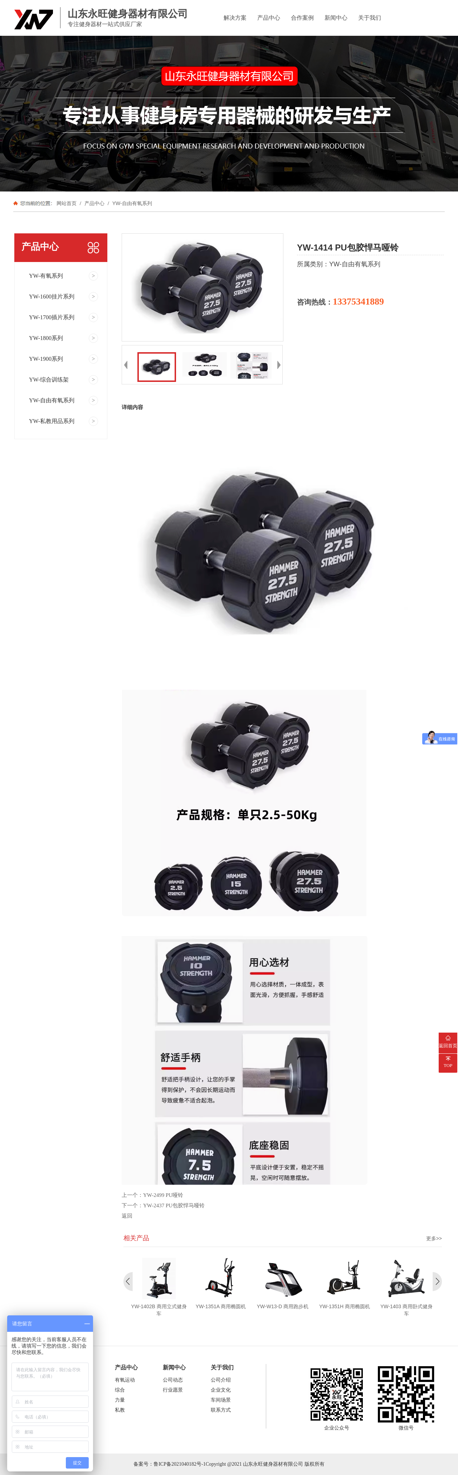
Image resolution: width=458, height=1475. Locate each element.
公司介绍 (221, 1380)
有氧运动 (125, 1380)
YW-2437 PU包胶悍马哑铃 (174, 1205)
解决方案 (235, 18)
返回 (127, 1216)
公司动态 (173, 1380)
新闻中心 (336, 18)
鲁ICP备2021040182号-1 (179, 1464)
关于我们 (369, 18)
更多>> (434, 1238)
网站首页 (67, 203)
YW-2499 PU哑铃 (163, 1195)
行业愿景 (173, 1390)
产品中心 (268, 18)
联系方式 (221, 1410)
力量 (120, 1400)
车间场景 (221, 1400)
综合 (120, 1390)
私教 (120, 1410)
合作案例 (302, 18)
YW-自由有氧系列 (131, 203)
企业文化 (221, 1390)
